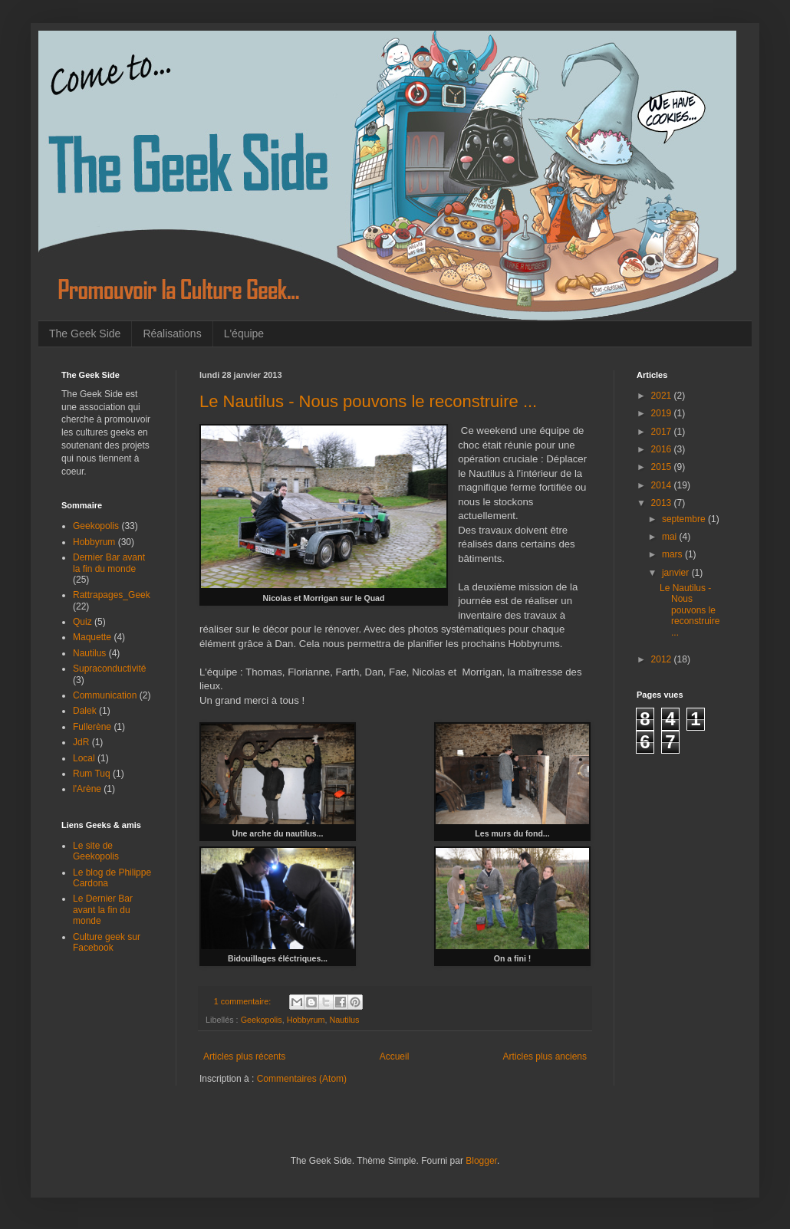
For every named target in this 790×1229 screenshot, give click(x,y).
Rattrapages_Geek (111, 595)
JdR (81, 742)
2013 (662, 503)
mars (673, 554)
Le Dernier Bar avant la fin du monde (103, 909)
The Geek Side (84, 333)
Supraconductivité (109, 668)
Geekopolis (261, 1019)
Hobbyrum (306, 1019)
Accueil (395, 1056)
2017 (662, 431)
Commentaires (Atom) (302, 1078)
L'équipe (244, 333)
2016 (662, 449)
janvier (677, 572)
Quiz (82, 621)
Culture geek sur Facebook (106, 942)
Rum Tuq (91, 773)
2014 (662, 485)
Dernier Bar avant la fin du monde (109, 562)
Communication (105, 695)
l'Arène (87, 789)
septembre (685, 519)
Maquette (92, 637)
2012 (662, 659)
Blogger (481, 1160)
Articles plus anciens (545, 1056)
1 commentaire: (243, 1001)
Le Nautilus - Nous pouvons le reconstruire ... (368, 401)
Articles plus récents (244, 1056)
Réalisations (172, 333)
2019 (662, 413)
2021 (662, 395)
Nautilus (344, 1019)
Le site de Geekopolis (96, 851)
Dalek (85, 710)
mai (671, 536)
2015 (662, 467)
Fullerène (92, 726)
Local (84, 758)
